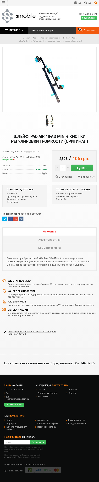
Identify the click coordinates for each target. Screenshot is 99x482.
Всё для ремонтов (77, 423)
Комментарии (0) (49, 247)
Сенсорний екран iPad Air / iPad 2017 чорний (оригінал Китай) (32, 332)
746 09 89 (88, 14)
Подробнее (7, 159)
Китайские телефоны (47, 423)
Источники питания (46, 427)
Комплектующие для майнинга (16, 428)
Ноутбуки (11, 423)
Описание (49, 231)
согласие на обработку (13, 457)
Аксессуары (43, 420)
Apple (74, 38)
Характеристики (49, 239)
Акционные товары (42, 30)
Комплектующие (76, 420)
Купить (82, 168)
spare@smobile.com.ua (17, 397)
